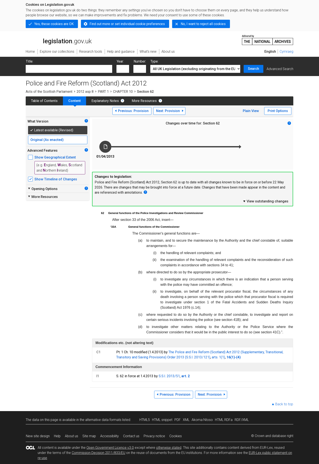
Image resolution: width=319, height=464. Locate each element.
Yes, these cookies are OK (54, 24)
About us (71, 436)
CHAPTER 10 (123, 92)
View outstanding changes (265, 201)
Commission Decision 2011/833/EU (98, 453)
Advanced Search (280, 69)
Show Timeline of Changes (55, 179)
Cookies (175, 436)
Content (74, 101)
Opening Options (42, 189)
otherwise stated (168, 448)
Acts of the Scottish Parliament (49, 92)
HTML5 (144, 420)
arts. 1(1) (218, 357)
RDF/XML (242, 420)
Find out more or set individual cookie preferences (127, 24)
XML (186, 420)
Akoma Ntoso (202, 420)
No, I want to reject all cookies (203, 24)
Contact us (131, 436)
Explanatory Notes (105, 101)
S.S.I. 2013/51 (169, 376)
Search (253, 69)
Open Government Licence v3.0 (110, 448)
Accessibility (109, 436)
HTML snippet (162, 420)
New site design (38, 436)
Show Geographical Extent (55, 157)
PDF (177, 420)
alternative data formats (103, 420)
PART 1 (103, 92)
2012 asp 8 (85, 92)
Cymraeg (286, 51)
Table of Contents (44, 101)
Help (57, 436)
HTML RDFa (224, 420)
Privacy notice (154, 436)
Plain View (251, 111)
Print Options (278, 111)
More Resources (144, 101)
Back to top (284, 404)
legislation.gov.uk (59, 39)
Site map (89, 436)
